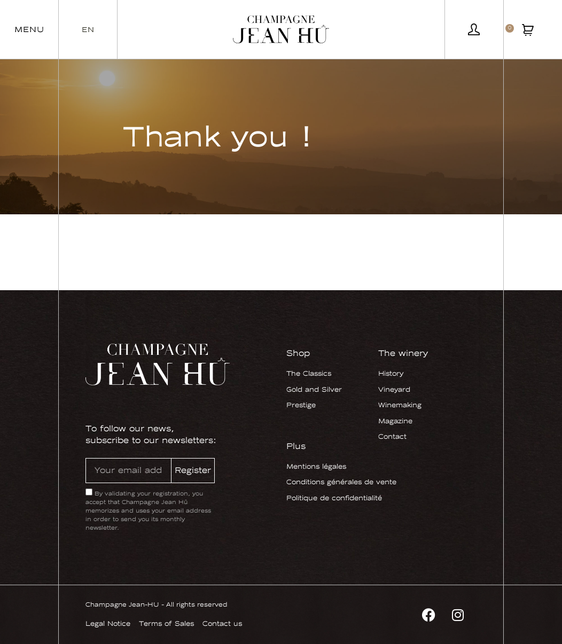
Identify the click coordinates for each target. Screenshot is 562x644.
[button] (29, 29)
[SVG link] (281, 29)
